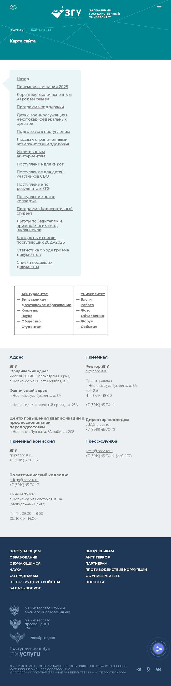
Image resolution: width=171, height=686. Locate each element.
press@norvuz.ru (99, 451)
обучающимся (25, 563)
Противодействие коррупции (116, 570)
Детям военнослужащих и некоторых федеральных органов (43, 119)
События (89, 327)
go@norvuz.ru (21, 455)
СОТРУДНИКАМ (24, 576)
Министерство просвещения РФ (37, 624)
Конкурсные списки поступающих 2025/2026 (41, 240)
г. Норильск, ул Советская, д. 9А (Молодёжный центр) (36, 501)
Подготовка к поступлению (43, 132)
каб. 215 (92, 390)
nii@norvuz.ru (96, 371)
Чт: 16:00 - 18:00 (99, 395)
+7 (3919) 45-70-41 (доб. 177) (109, 456)
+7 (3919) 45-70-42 (100, 429)
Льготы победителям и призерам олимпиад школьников (39, 225)
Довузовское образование (46, 305)
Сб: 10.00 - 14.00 (23, 518)
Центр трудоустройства (35, 582)
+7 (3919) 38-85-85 (24, 460)
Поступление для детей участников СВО (40, 174)
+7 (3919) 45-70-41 (100, 405)
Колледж (29, 310)
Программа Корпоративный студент (45, 211)
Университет (93, 294)
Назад (23, 79)
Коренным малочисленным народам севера (44, 97)
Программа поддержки (40, 107)
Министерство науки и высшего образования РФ (47, 610)
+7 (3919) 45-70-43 (24, 485)
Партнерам (96, 563)
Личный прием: (22, 494)
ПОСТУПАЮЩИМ (25, 551)
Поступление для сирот (40, 164)
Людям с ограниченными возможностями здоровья (43, 141)
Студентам (31, 327)
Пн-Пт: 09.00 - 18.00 (26, 513)
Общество (31, 321)
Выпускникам (33, 299)
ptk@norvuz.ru (97, 424)
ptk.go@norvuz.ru (24, 480)
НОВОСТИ (95, 582)
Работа (87, 305)
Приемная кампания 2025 (42, 87)
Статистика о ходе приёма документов (43, 252)
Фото (86, 310)
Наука (26, 316)
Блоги (86, 299)
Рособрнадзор (42, 638)
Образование (23, 557)
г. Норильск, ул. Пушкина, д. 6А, (111, 385)
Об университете (103, 576)
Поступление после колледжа (36, 199)
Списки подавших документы (34, 264)
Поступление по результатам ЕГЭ (33, 186)
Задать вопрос (25, 588)
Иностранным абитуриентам (31, 154)
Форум (87, 321)
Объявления (92, 316)
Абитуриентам (34, 294)
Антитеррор (98, 557)
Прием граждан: (99, 380)
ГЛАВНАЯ (17, 30)
